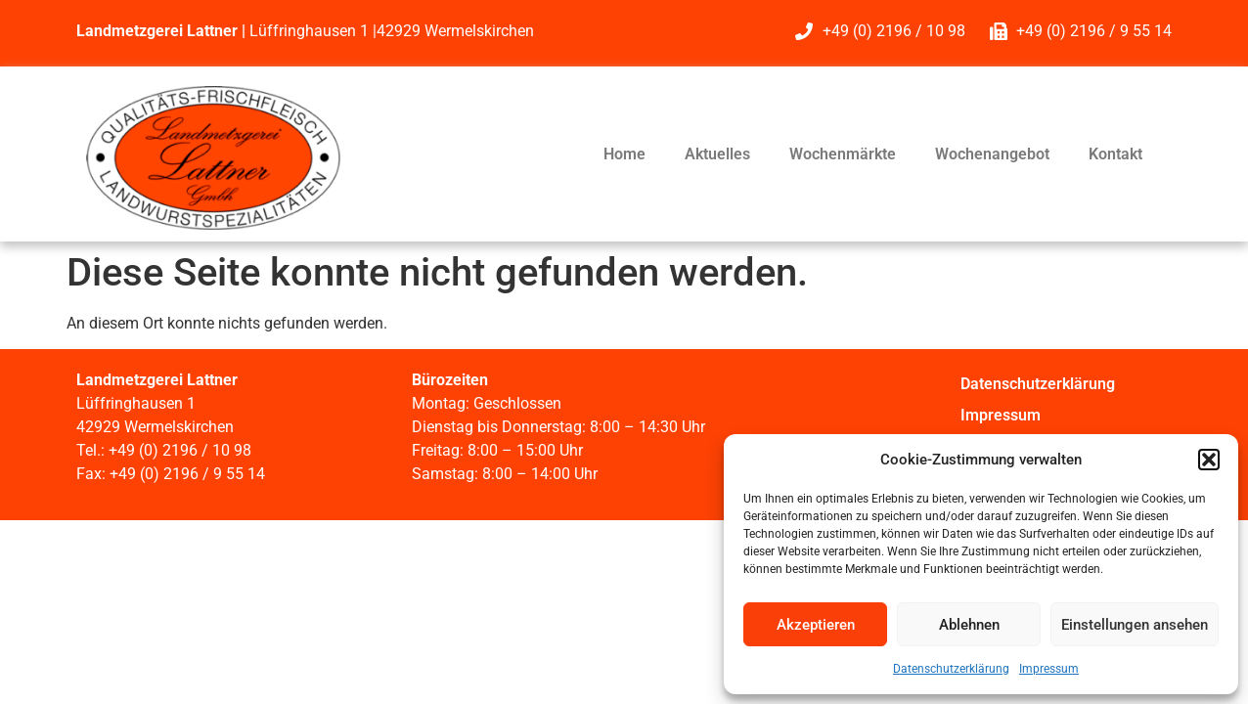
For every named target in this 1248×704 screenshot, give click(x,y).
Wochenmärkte (842, 154)
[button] (1209, 459)
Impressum (1049, 669)
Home (624, 154)
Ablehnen (969, 625)
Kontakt (1115, 154)
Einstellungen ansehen (1134, 625)
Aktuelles (717, 154)
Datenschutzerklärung (951, 669)
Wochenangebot (992, 154)
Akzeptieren (816, 625)
